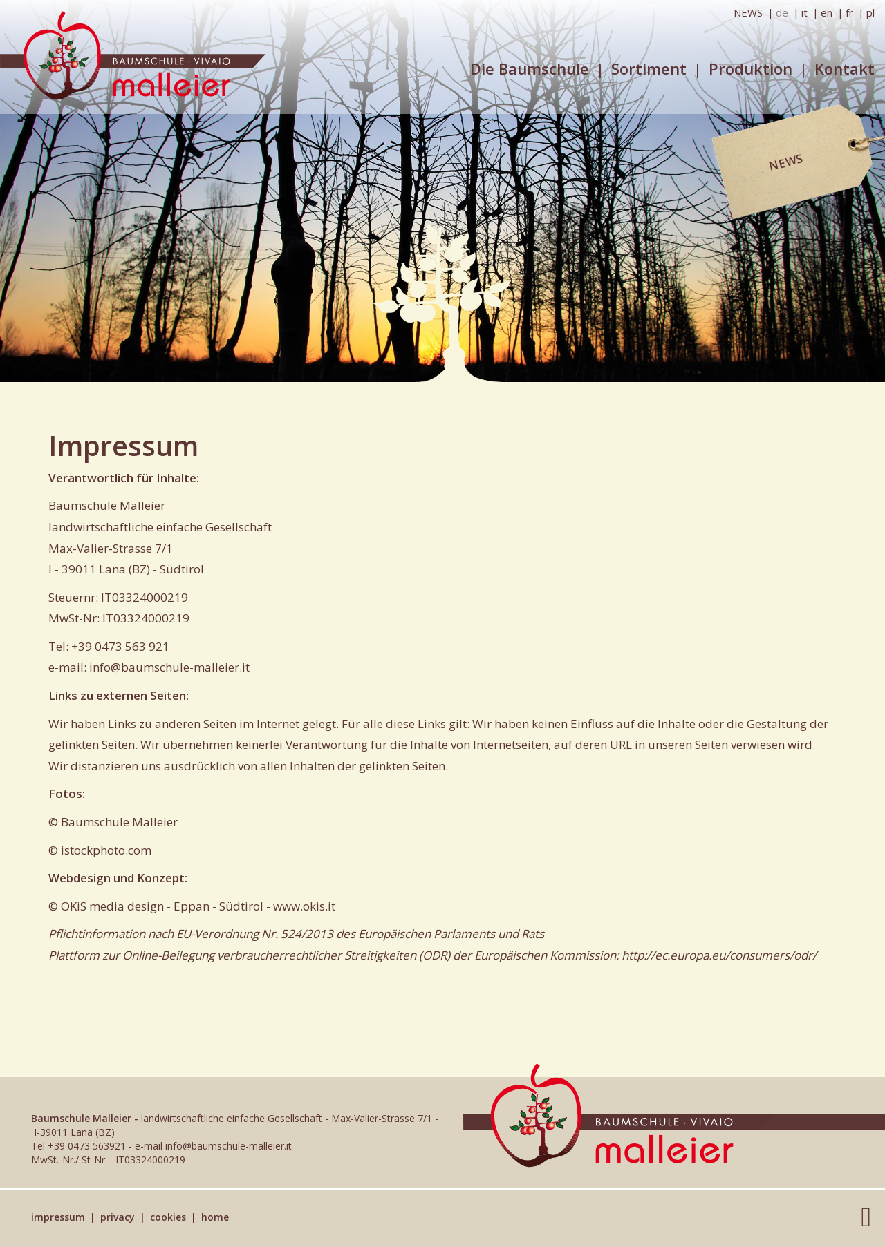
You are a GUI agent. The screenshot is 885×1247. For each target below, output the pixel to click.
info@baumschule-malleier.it (169, 667)
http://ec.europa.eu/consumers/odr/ (719, 955)
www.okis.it (304, 906)
